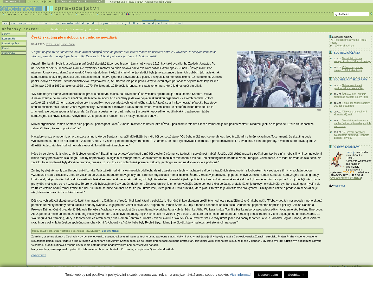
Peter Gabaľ (52, 44)
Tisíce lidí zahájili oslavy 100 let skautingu (352, 104)
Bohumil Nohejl (110, 231)
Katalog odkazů (153, 1)
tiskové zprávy (10, 43)
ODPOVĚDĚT (38, 255)
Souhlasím (296, 274)
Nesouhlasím (268, 274)
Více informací (240, 274)
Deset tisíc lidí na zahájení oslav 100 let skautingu (352, 60)
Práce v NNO (135, 1)
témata (5, 48)
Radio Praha (67, 44)
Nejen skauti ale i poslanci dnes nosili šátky (349, 87)
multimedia (8, 53)
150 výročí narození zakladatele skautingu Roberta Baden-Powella (351, 135)
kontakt (336, 266)
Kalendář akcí (118, 1)
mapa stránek (354, 266)
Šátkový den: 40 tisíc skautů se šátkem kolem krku (351, 95)
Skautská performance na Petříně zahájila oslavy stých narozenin (352, 123)
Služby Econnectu (347, 147)
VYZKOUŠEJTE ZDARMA (345, 178)
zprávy (5, 33)
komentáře (8, 38)
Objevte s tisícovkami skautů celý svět (350, 113)
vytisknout (337, 185)
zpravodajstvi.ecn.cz (55, 29)
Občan (168, 1)
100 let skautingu (344, 45)
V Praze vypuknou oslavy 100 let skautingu (348, 69)
